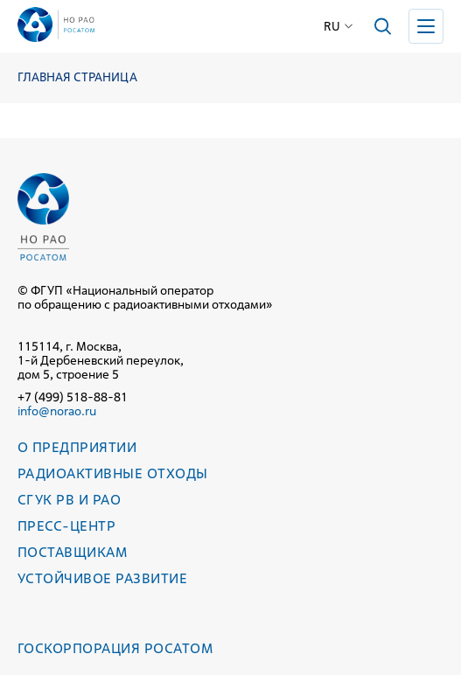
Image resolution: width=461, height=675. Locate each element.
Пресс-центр (66, 526)
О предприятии (76, 447)
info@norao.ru (56, 411)
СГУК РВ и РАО (69, 500)
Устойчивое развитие (102, 578)
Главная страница (77, 77)
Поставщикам (72, 552)
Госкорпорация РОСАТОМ (115, 648)
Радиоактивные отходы (112, 473)
